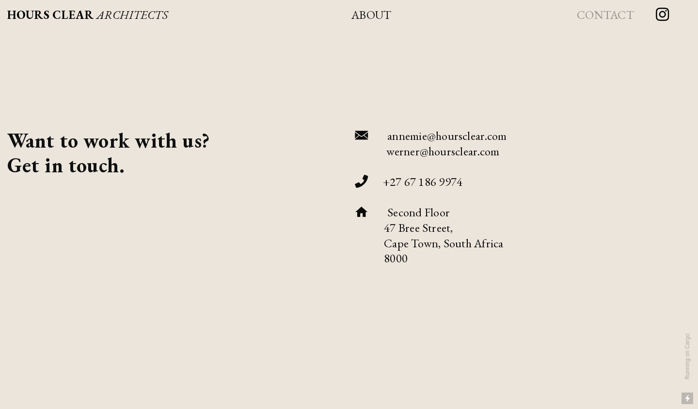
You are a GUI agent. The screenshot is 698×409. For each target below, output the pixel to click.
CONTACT (605, 14)
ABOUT (371, 14)
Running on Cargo (687, 356)
